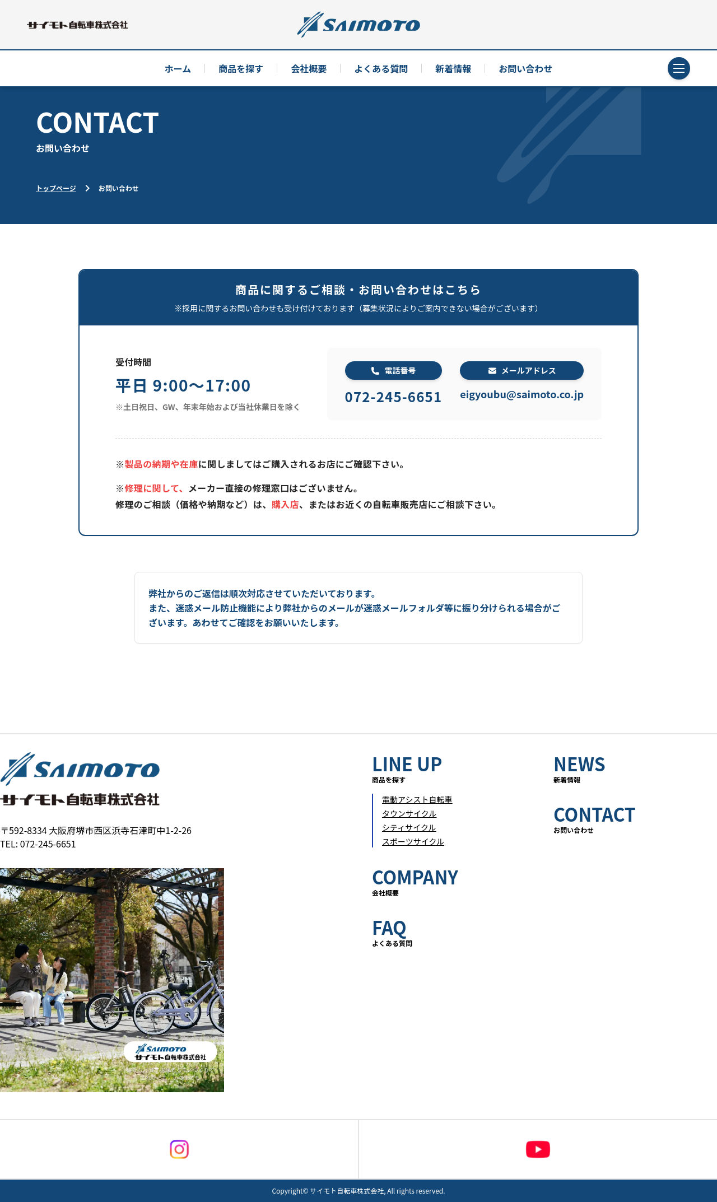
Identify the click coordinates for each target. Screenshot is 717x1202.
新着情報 (453, 68)
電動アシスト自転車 (417, 799)
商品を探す (240, 68)
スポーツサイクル (413, 841)
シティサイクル (409, 827)
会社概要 (309, 68)
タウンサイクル (409, 813)
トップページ (56, 188)
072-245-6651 (394, 396)
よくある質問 (381, 68)
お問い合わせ (525, 68)
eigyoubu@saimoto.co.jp (522, 393)
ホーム (178, 68)
